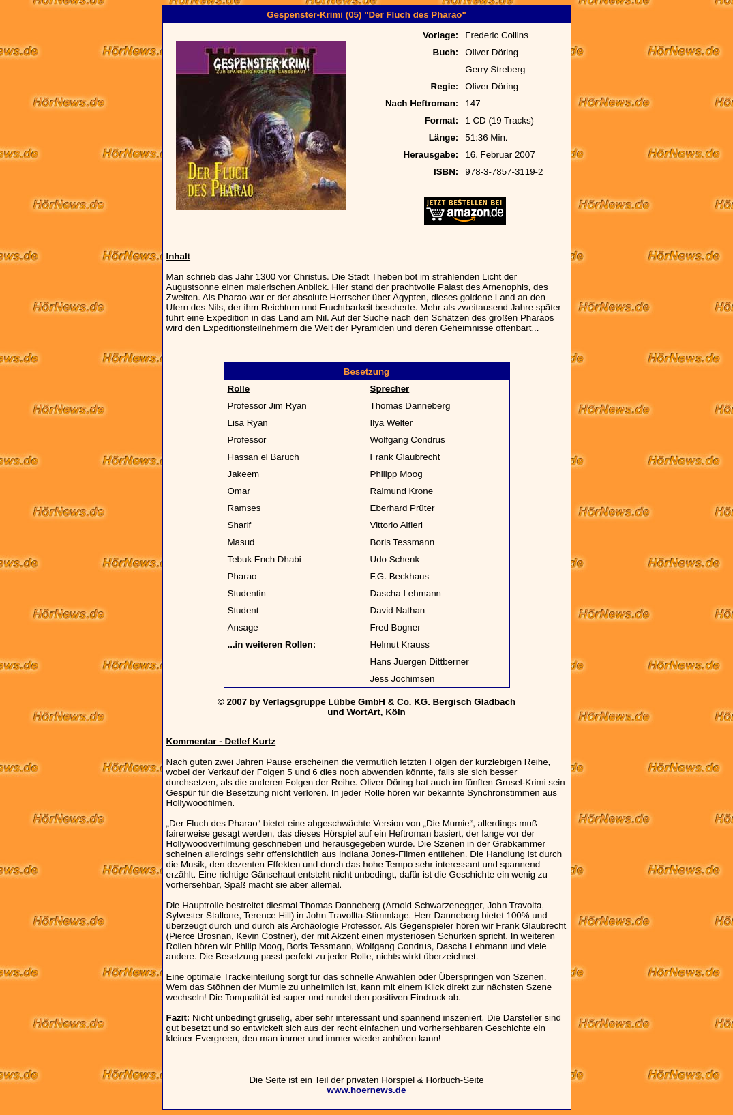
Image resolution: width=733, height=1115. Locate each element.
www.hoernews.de (366, 1090)
